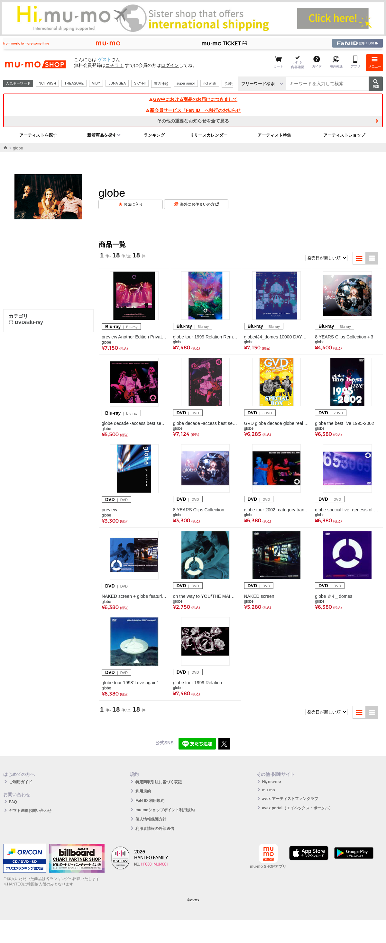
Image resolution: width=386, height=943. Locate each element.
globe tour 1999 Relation (197, 682)
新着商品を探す (101, 135)
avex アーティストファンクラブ (290, 798)
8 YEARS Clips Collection (198, 509)
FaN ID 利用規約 (149, 800)
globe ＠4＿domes (333, 596)
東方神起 (161, 83)
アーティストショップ (344, 135)
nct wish (209, 83)
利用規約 (143, 791)
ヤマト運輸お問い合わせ (30, 810)
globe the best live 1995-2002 (344, 423)
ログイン (170, 65)
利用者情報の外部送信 (154, 828)
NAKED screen (259, 596)
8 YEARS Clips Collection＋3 (344, 336)
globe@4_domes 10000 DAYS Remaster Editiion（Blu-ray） (276, 336)
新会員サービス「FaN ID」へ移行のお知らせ (193, 110)
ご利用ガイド (20, 782)
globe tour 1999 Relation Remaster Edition (205, 336)
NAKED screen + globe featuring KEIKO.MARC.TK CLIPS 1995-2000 (134, 596)
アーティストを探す (38, 135)
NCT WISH (47, 83)
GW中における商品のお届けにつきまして (193, 99)
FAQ (13, 802)
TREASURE (74, 83)
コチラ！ (115, 65)
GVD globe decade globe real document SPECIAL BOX (276, 423)
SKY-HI (140, 83)
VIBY (96, 83)
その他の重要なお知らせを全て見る (193, 120)
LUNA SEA (117, 83)
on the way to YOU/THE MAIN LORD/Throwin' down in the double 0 (205, 596)
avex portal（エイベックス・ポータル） (297, 808)
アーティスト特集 (274, 135)
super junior (186, 83)
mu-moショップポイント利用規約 (165, 810)
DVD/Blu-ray (26, 322)
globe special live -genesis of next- (347, 509)
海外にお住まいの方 (199, 204)
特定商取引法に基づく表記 (158, 782)
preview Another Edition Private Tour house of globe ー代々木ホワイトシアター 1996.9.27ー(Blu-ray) (134, 336)
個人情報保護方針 (150, 819)
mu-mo (268, 790)
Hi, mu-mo (271, 781)
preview (109, 509)
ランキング (154, 135)
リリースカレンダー (208, 135)
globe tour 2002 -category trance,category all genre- (276, 509)
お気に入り (133, 204)
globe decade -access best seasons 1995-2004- (134, 423)
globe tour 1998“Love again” (130, 682)
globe (106, 342)
